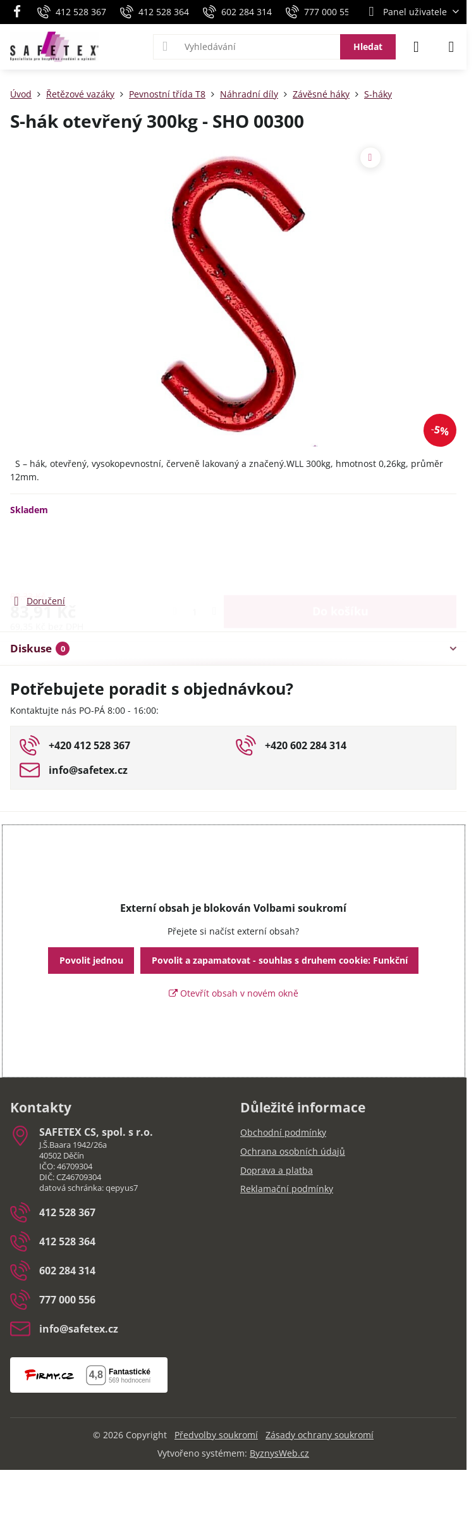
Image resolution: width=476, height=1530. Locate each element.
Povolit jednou (91, 960)
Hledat (367, 46)
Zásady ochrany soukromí (319, 1435)
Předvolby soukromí (216, 1435)
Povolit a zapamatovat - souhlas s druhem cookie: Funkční (280, 960)
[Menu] (451, 46)
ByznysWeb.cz (279, 1453)
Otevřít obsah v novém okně (233, 993)
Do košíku (340, 554)
